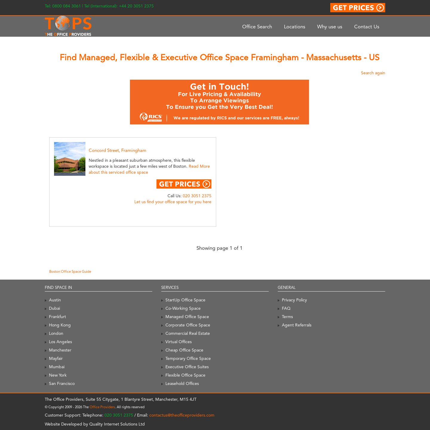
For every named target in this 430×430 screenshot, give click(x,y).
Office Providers (102, 407)
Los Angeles (60, 341)
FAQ (286, 308)
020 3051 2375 (197, 195)
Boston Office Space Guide (70, 271)
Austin (55, 300)
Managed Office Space (187, 316)
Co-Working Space (183, 308)
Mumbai (56, 366)
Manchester (60, 350)
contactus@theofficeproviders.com (181, 415)
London (56, 333)
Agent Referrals (296, 325)
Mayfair (56, 358)
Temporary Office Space (188, 358)
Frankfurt (57, 316)
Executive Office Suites (187, 366)
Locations (294, 27)
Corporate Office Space (187, 325)
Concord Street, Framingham (117, 150)
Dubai (54, 308)
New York (58, 375)
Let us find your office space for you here (172, 201)
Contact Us (366, 27)
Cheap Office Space (184, 350)
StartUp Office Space (185, 300)
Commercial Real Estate (187, 333)
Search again (373, 72)
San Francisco (62, 383)
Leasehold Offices (182, 383)
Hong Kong (60, 325)
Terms (287, 316)
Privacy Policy (294, 300)
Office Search (257, 27)
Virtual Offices (178, 341)
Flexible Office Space (185, 375)
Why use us (329, 27)
